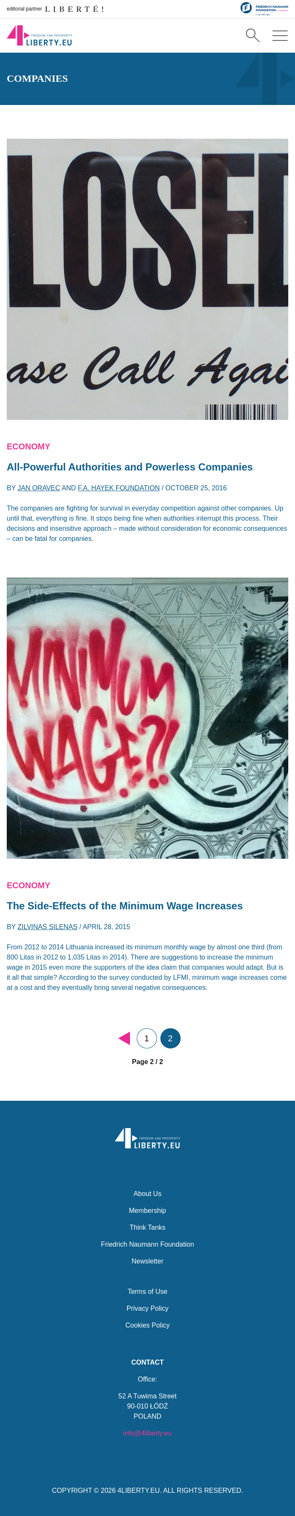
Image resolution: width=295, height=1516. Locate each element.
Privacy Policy (148, 1308)
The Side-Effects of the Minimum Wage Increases (125, 905)
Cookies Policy (147, 1325)
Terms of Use (147, 1291)
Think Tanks (147, 1227)
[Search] (253, 35)
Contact (147, 1362)
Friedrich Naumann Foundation (147, 1244)
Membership (147, 1210)
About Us (148, 1193)
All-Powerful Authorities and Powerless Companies (130, 467)
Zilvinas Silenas (48, 926)
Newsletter (148, 1261)
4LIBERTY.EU (139, 1490)
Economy (28, 446)
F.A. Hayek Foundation (119, 488)
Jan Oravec (39, 488)
